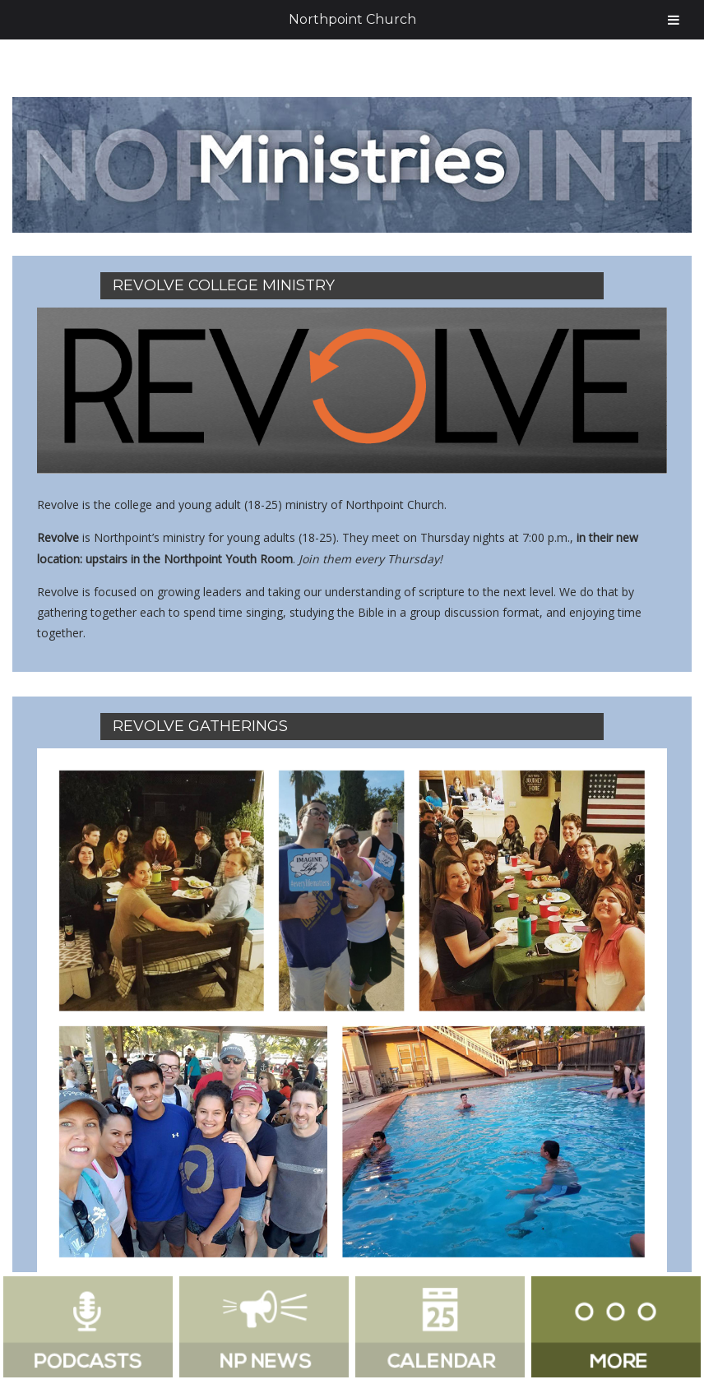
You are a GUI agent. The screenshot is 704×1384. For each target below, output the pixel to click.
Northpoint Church (352, 19)
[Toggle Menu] (673, 19)
